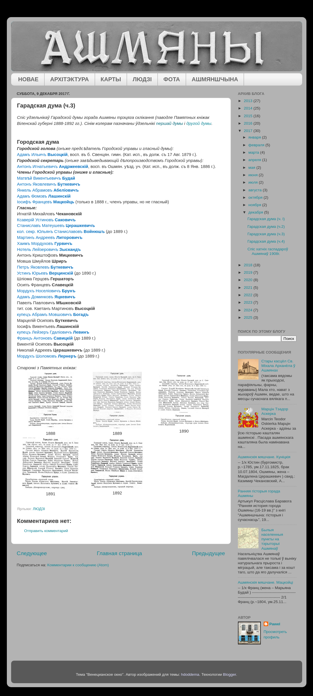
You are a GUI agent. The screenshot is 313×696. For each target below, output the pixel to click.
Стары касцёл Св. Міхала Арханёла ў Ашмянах (278, 365)
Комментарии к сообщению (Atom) (78, 565)
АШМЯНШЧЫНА (215, 79)
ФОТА (171, 79)
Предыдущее (208, 553)
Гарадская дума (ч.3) (266, 234)
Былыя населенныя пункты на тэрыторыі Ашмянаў (272, 539)
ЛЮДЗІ (142, 79)
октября (256, 197)
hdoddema (190, 674)
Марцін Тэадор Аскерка (274, 411)
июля (254, 182)
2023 (248, 302)
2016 (248, 123)
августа (256, 190)
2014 (248, 108)
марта (254, 152)
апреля (255, 160)
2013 (248, 101)
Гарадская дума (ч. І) (266, 219)
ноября (255, 205)
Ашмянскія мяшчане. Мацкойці (265, 582)
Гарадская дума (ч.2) (266, 226)
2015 (248, 116)
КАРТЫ (111, 79)
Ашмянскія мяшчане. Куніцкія (264, 457)
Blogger (229, 674)
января (255, 137)
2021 (248, 287)
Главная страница (119, 553)
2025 (248, 317)
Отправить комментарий (46, 531)
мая (253, 167)
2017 (248, 131)
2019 (248, 272)
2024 (248, 310)
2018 (248, 265)
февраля (257, 145)
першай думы (169, 123)
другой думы (198, 123)
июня (254, 175)
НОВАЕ (28, 79)
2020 (248, 280)
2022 (248, 295)
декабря (256, 212)
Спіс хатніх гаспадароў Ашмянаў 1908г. (267, 251)
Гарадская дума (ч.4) (266, 241)
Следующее (32, 553)
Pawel (274, 624)
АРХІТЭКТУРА (69, 79)
